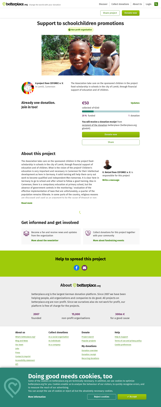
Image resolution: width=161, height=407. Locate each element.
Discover (103, 4)
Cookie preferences (123, 345)
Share (111, 142)
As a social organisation (59, 337)
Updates (135, 103)
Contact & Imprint (22, 356)
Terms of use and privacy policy (128, 341)
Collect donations (120, 4)
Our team (19, 345)
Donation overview (90, 350)
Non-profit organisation (81, 30)
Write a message (110, 180)
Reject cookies (101, 396)
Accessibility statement (25, 360)
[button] (76, 268)
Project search (88, 337)
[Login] (148, 4)
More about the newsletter (44, 240)
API (16, 364)
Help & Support (121, 337)
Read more (26, 203)
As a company (54, 345)
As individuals (54, 341)
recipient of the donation (94, 125)
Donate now (131, 13)
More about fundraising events (108, 240)
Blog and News (21, 341)
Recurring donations (90, 358)
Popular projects (89, 341)
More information (37, 396)
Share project (110, 13)
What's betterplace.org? (25, 337)
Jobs (17, 348)
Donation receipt (89, 354)
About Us (137, 4)
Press (17, 352)
